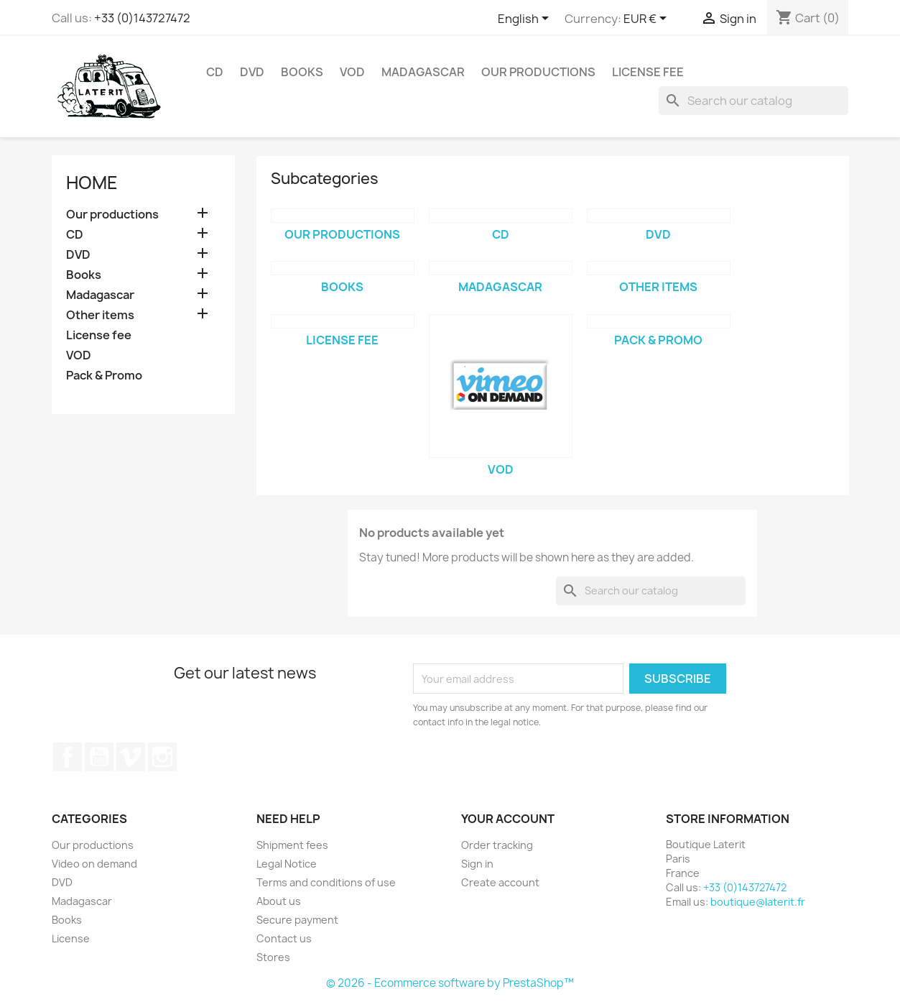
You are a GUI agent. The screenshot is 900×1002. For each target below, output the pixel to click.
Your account (508, 819)
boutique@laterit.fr (757, 902)
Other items (100, 315)
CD (214, 72)
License (71, 938)
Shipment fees (292, 845)
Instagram (162, 757)
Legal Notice (286, 863)
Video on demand (94, 863)
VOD (352, 72)
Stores (273, 957)
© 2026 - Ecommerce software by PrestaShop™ (450, 982)
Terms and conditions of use (326, 882)
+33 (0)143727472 (142, 18)
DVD (252, 72)
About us (278, 901)
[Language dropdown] (526, 19)
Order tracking (497, 845)
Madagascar (423, 72)
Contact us (284, 938)
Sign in (477, 863)
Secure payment (297, 920)
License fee (648, 72)
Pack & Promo (104, 375)
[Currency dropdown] (647, 19)
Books (302, 72)
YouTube (99, 757)
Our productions (538, 72)
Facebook (67, 757)
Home (92, 182)
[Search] (753, 100)
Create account (500, 882)
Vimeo (130, 757)
